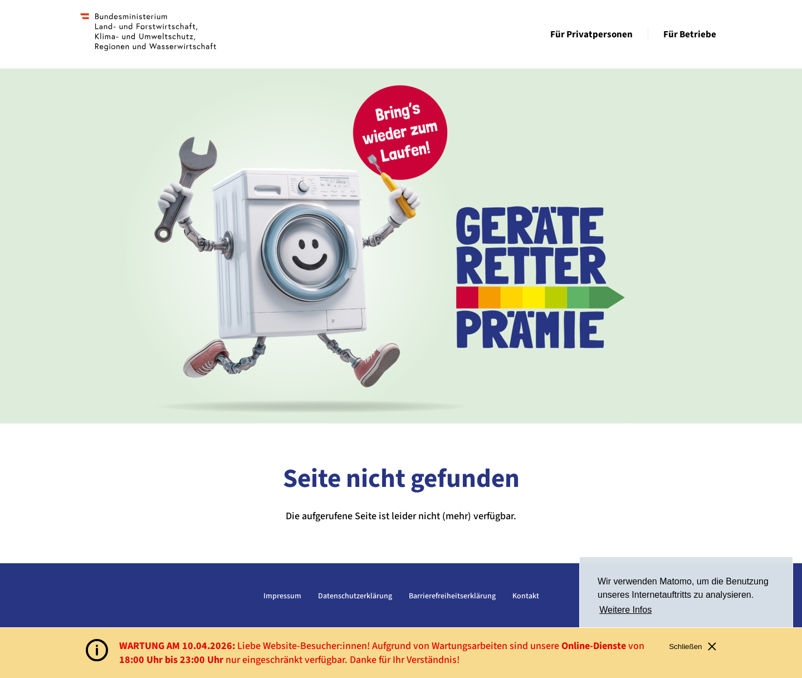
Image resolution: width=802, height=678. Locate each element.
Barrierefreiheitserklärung (452, 596)
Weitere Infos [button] (625, 609)
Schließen (692, 646)
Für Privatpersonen (591, 34)
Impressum (282, 596)
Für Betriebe (689, 34)
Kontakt (525, 596)
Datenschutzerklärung (355, 596)
